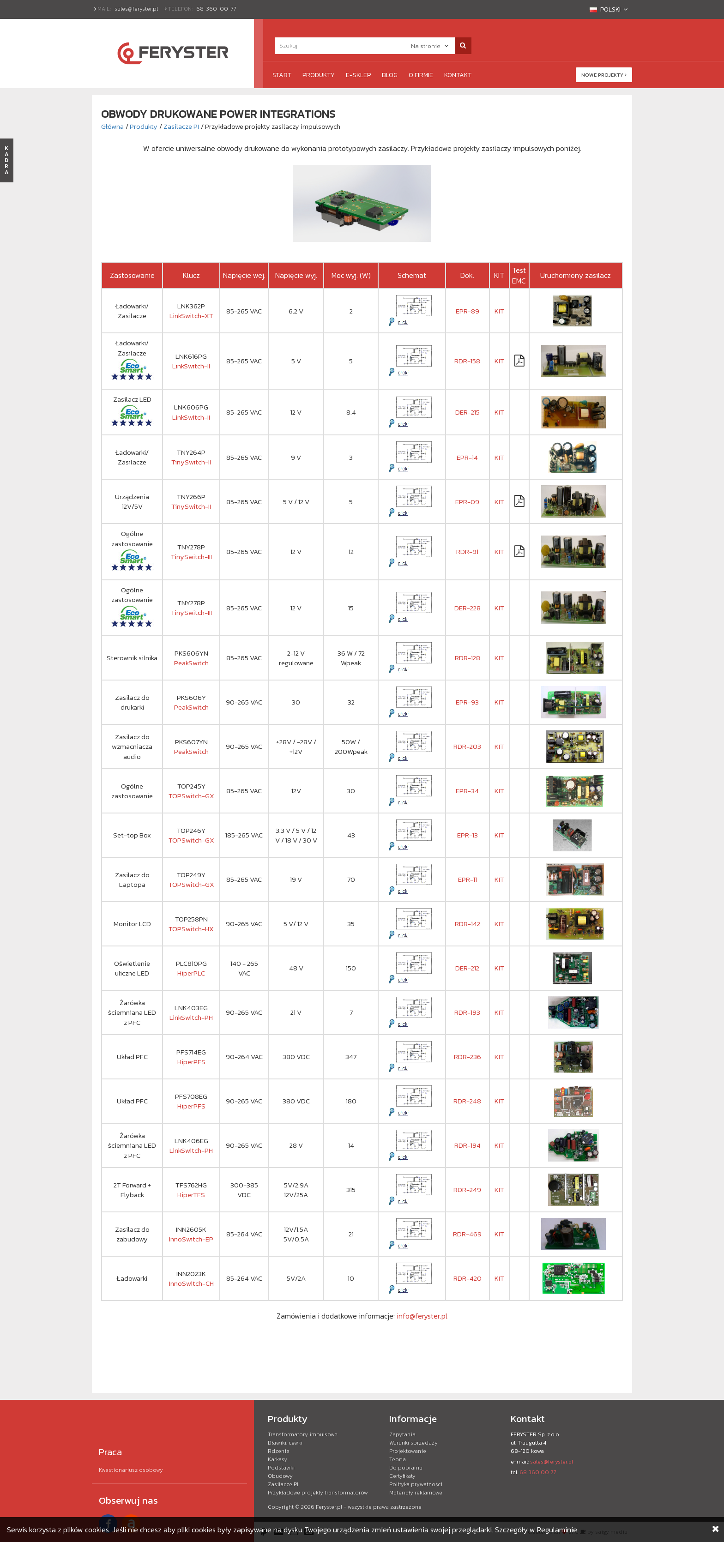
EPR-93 (467, 702)
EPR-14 (467, 457)
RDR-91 (467, 551)
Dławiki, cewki (285, 1443)
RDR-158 (467, 360)
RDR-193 (467, 1012)
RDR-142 (467, 923)
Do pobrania (405, 1468)
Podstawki (281, 1468)
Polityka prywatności (415, 1484)
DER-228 (467, 607)
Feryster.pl (329, 1507)
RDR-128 (467, 657)
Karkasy (277, 1459)
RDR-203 (467, 746)
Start (281, 75)
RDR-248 (467, 1101)
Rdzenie (279, 1451)
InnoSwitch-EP (191, 1239)
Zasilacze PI (181, 126)
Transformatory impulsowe (303, 1434)
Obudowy (280, 1476)
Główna (112, 126)
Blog (390, 75)
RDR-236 (467, 1056)
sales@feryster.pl (136, 9)
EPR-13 (467, 835)
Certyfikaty (402, 1476)
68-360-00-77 (216, 9)
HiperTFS (191, 1194)
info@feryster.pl (422, 1315)
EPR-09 (467, 501)
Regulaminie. (558, 1529)
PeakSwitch (191, 662)
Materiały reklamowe (415, 1492)
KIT (499, 311)
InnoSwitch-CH (191, 1283)
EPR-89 (467, 311)
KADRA (7, 160)
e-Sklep (358, 75)
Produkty (318, 75)
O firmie (421, 75)
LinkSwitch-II (191, 366)
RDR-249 (467, 1189)
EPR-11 (467, 879)
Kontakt (457, 75)
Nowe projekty (604, 74)
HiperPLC (191, 973)
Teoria (397, 1459)
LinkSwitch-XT (191, 315)
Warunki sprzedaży (413, 1443)
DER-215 (467, 412)
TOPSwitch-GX (191, 795)
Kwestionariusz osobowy (131, 1470)
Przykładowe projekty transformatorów (318, 1492)
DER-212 (467, 968)
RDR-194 (467, 1145)
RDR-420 (467, 1278)
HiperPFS (191, 1061)
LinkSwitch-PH (191, 1017)
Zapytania (402, 1434)
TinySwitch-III (191, 556)
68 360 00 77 (537, 1472)
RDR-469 (467, 1234)
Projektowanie (407, 1451)
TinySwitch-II (191, 462)
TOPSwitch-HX (191, 928)
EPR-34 (467, 790)
